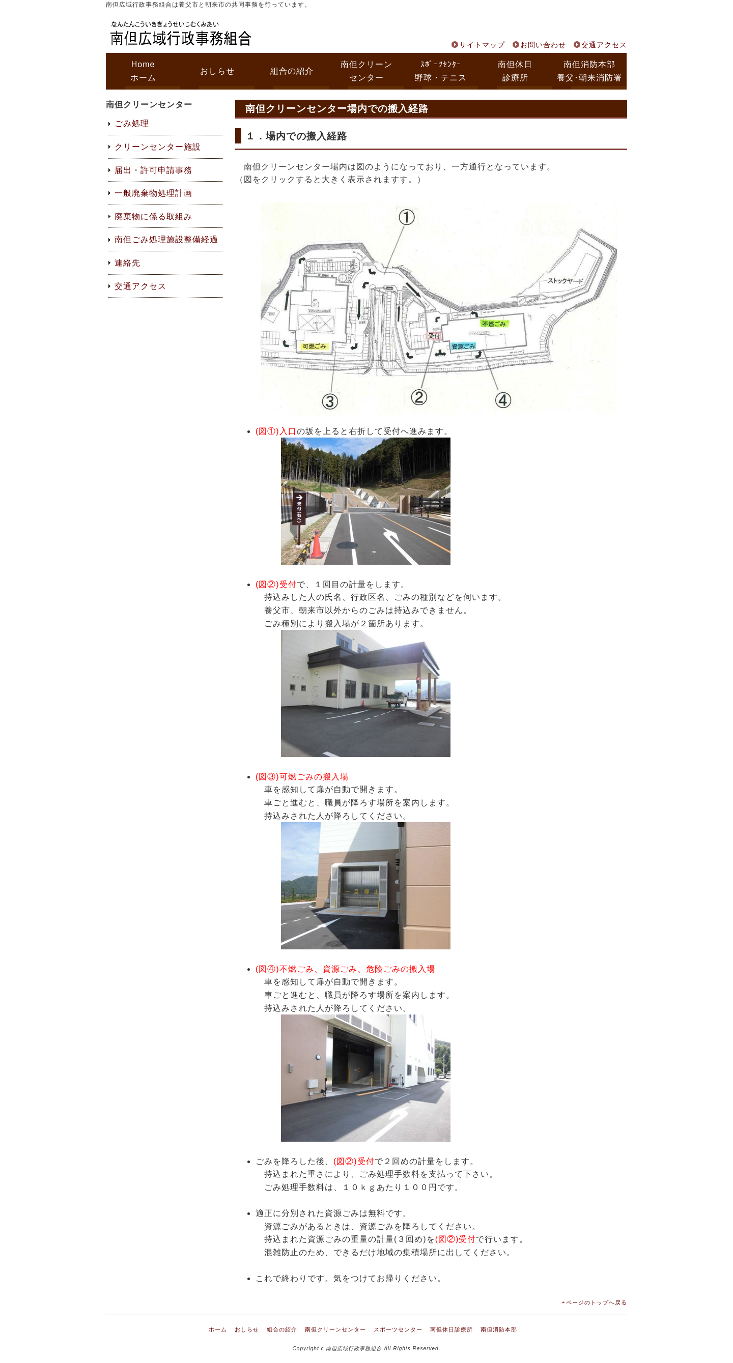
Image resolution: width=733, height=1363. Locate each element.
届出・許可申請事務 (153, 170)
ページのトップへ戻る (596, 1302)
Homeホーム (143, 71)
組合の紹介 (292, 71)
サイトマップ (482, 45)
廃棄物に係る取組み (153, 216)
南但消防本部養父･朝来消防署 (589, 71)
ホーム (218, 1329)
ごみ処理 (132, 123)
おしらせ (217, 71)
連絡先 (127, 262)
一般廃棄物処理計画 (153, 193)
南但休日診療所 (515, 71)
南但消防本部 (499, 1329)
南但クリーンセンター (366, 71)
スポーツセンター (398, 1329)
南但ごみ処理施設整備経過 (166, 239)
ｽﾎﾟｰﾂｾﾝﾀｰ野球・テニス (441, 71)
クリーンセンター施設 (158, 146)
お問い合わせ (543, 45)
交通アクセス (604, 45)
